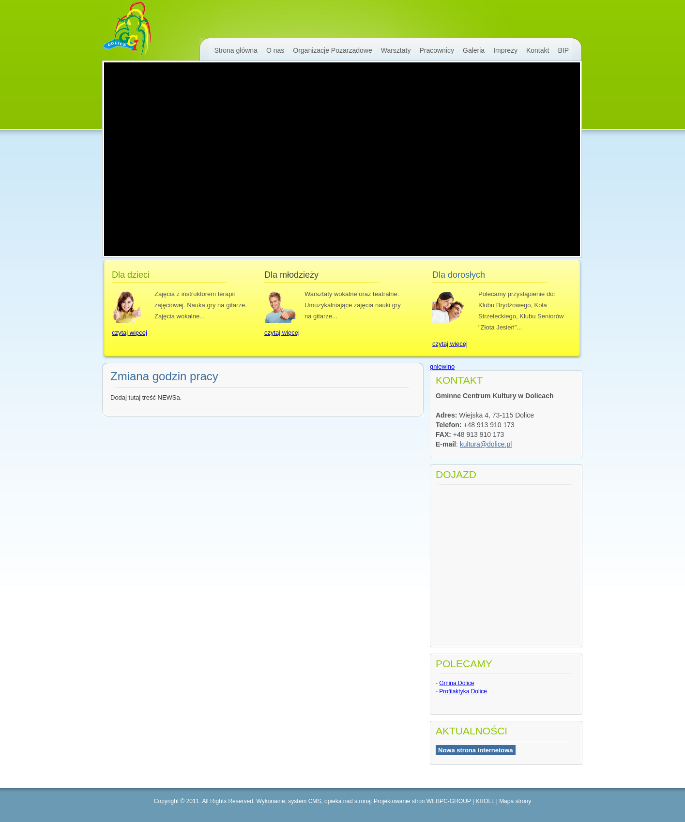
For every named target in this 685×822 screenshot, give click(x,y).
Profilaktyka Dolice (463, 691)
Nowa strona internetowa (475, 750)
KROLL (484, 801)
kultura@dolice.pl (486, 444)
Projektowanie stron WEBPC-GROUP (422, 801)
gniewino (442, 366)
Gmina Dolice (456, 683)
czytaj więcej (129, 332)
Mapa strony (515, 801)
